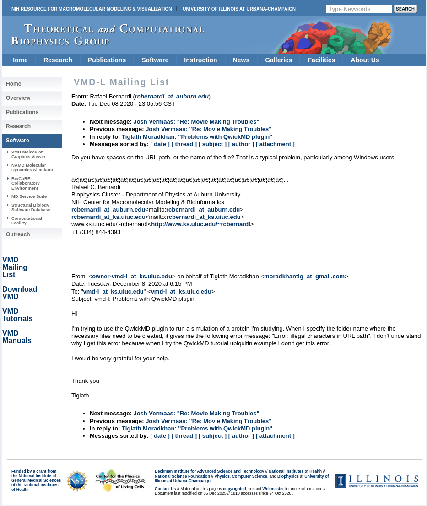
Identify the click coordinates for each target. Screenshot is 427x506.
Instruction (200, 60)
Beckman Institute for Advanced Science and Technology (209, 471)
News (241, 60)
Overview (18, 98)
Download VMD (19, 292)
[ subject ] (213, 144)
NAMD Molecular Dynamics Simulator (32, 167)
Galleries (278, 60)
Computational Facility (26, 220)
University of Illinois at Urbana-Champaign (239, 8)
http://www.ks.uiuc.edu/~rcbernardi (200, 224)
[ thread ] (184, 144)
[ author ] (241, 144)
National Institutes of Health (295, 471)
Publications (107, 60)
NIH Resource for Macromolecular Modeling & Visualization (91, 8)
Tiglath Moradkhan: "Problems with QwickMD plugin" (197, 136)
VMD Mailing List (14, 267)
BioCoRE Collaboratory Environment (25, 183)
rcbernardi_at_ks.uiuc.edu (108, 216)
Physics (222, 476)
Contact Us (165, 488)
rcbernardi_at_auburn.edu (108, 209)
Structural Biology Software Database (30, 207)
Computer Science (249, 476)
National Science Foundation (182, 476)
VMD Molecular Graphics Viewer (28, 154)
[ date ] (160, 144)
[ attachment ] (275, 144)
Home (19, 60)
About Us (365, 60)
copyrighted (234, 488)
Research (57, 60)
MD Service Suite (29, 196)
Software (154, 60)
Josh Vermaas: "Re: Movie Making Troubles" (196, 121)
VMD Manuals (17, 336)
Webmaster (273, 488)
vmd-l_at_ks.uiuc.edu (113, 291)
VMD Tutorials (17, 314)
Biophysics (288, 476)
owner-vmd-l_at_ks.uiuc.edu (132, 276)
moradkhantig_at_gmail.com (304, 276)
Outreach (18, 234)
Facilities (321, 60)
